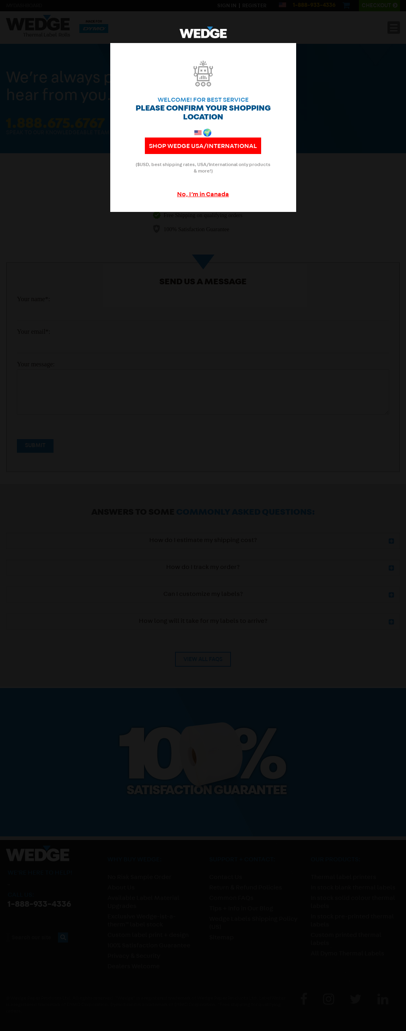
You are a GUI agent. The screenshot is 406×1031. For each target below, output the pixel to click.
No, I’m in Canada (203, 195)
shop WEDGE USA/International (203, 147)
